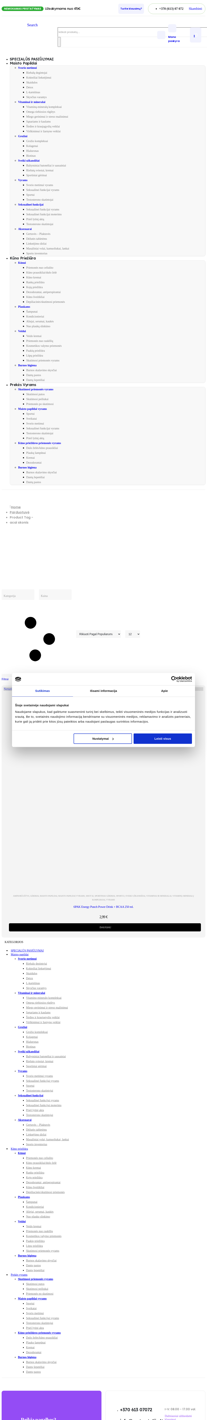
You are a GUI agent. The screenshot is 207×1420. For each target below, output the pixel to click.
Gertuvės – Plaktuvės (38, 233)
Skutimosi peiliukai (37, 399)
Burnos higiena (27, 365)
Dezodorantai (33, 462)
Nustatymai (103, 738)
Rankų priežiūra (35, 282)
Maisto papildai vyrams (32, 408)
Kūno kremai (33, 277)
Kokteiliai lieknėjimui (38, 77)
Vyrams (22, 180)
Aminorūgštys (21, 896)
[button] (195, 8)
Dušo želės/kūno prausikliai (42, 448)
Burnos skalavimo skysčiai (41, 370)
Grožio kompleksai (37, 141)
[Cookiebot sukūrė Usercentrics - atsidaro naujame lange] (174, 679)
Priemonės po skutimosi (40, 404)
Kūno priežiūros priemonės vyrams (39, 443)
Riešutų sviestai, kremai (39, 170)
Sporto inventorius (36, 253)
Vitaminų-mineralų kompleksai (44, 106)
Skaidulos (31, 82)
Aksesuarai (25, 229)
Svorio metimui (27, 67)
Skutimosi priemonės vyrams (42, 360)
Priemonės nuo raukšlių (39, 340)
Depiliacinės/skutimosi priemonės (45, 301)
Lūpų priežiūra (34, 355)
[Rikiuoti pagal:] (98, 634)
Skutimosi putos (35, 394)
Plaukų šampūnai (36, 452)
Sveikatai (31, 418)
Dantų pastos (33, 375)
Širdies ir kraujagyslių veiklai (43, 126)
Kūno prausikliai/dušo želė (41, 272)
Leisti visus (163, 738)
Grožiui (22, 136)
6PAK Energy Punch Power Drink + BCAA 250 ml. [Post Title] (104, 906)
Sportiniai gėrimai (36, 175)
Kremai (30, 457)
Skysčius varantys (36, 97)
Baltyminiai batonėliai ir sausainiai (46, 165)
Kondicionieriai (35, 316)
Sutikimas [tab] (42, 690)
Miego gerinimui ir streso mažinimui (47, 116)
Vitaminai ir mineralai (31, 102)
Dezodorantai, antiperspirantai (43, 292)
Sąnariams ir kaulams (38, 121)
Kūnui (22, 262)
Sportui (30, 194)
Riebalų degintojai (36, 72)
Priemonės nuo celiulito (39, 267)
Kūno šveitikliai (35, 297)
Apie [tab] (164, 690)
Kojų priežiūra (34, 287)
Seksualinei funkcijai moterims (44, 214)
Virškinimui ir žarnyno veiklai (43, 131)
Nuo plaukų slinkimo (38, 326)
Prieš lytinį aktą (35, 219)
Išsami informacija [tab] (103, 690)
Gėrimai (34, 896)
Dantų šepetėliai (35, 380)
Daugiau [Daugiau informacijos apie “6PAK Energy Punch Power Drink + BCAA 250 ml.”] (105, 927)
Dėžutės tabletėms (36, 238)
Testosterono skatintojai (39, 199)
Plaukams (24, 306)
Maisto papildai (23, 63)
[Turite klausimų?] (131, 9)
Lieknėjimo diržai (36, 243)
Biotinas (31, 155)
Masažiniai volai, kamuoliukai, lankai (47, 248)
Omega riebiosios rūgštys (40, 111)
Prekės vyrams (23, 384)
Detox (29, 87)
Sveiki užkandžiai (28, 160)
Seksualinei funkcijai (31, 204)
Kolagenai (32, 146)
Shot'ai (90, 896)
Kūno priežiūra (23, 258)
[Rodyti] (132, 634)
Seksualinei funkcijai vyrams (42, 189)
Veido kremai (33, 336)
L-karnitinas (33, 92)
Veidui (22, 331)
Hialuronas (32, 150)
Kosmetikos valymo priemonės (44, 345)
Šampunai (32, 311)
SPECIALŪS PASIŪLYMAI (27, 950)
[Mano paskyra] (178, 33)
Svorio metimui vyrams (39, 185)
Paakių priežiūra (35, 350)
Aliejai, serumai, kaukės (40, 321)
